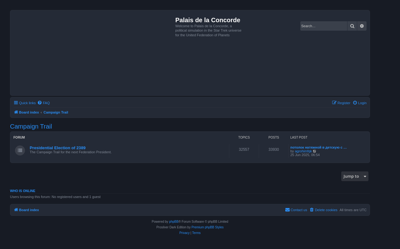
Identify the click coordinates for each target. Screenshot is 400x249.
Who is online (22, 191)
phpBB (173, 221)
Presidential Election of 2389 (58, 147)
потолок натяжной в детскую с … (318, 147)
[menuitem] (43, 103)
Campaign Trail (31, 126)
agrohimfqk (303, 151)
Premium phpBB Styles (208, 227)
